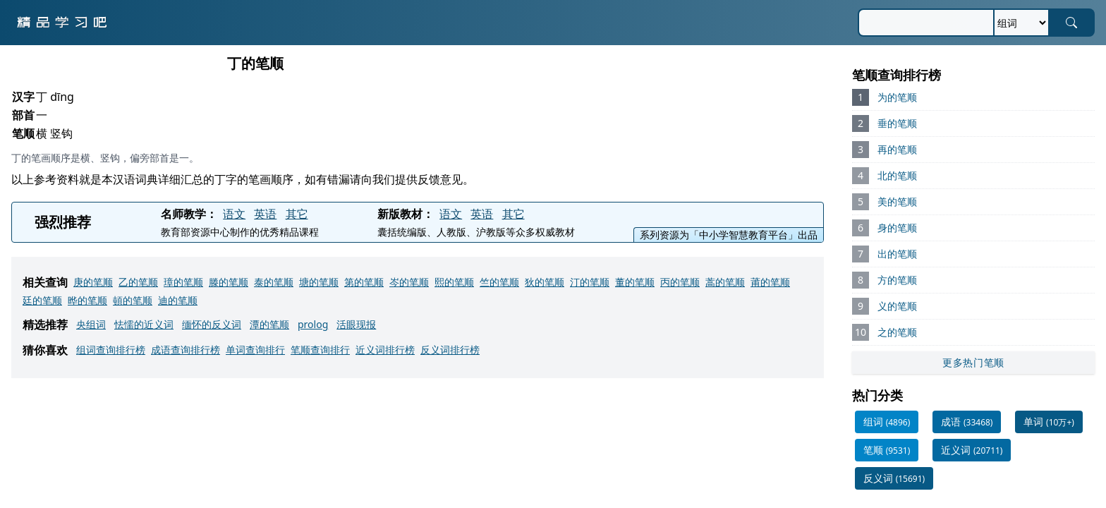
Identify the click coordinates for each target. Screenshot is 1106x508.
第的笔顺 (364, 282)
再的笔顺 (897, 149)
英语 (265, 214)
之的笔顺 (897, 332)
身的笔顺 (897, 227)
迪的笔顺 (178, 300)
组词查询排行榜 (110, 349)
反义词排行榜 (450, 349)
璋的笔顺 (183, 282)
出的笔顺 (897, 253)
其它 (297, 214)
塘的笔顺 (319, 282)
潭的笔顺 (269, 324)
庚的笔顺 (93, 282)
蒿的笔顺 (725, 282)
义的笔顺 (897, 306)
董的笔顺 (635, 282)
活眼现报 (356, 324)
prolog (313, 324)
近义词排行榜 (385, 349)
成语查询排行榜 (185, 349)
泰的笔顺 (273, 282)
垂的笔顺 (897, 123)
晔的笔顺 (87, 300)
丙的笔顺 (680, 282)
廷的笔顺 (42, 300)
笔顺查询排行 (320, 349)
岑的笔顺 (409, 282)
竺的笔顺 (499, 282)
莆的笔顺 (770, 282)
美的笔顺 (897, 201)
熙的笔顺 (454, 282)
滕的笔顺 (228, 282)
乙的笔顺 (138, 282)
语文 (234, 214)
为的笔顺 (897, 97)
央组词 (91, 324)
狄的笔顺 (544, 282)
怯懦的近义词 (144, 324)
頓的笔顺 (132, 300)
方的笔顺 (897, 279)
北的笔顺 (897, 175)
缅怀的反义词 (211, 324)
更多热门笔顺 (973, 362)
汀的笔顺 (589, 282)
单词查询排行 (255, 349)
